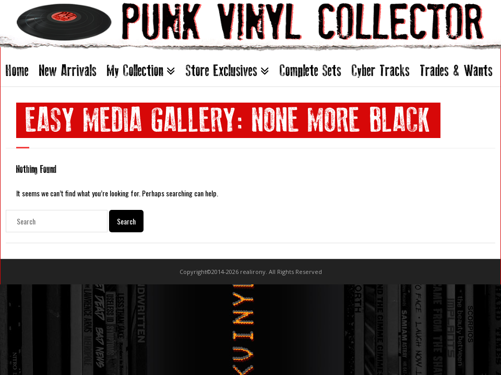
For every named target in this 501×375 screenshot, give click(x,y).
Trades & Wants (456, 70)
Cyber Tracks (381, 70)
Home (17, 70)
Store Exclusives (221, 70)
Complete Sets (310, 70)
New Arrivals (68, 70)
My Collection (135, 70)
